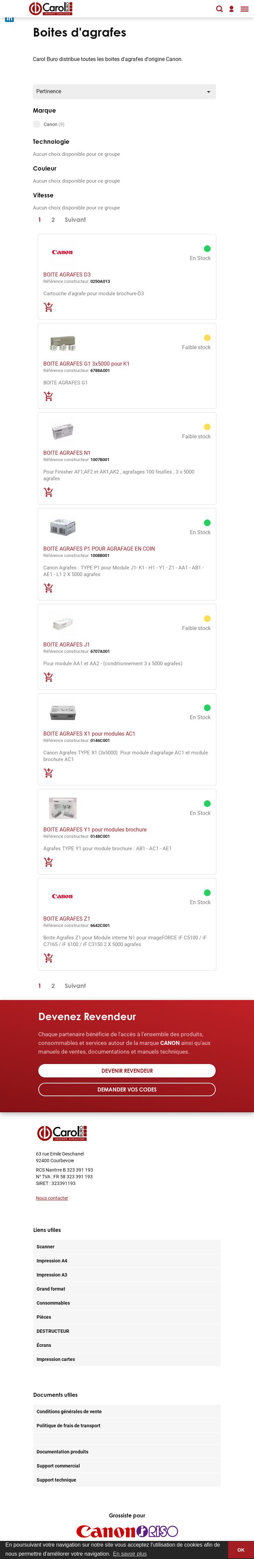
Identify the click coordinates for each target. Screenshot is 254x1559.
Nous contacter (52, 1198)
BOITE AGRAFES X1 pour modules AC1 (89, 733)
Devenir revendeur (127, 1070)
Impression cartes (56, 1359)
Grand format (51, 1289)
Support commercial (58, 1465)
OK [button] (241, 1550)
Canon (54, 124)
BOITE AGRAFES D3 (67, 274)
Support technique (56, 1480)
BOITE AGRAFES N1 (67, 452)
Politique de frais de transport (68, 1425)
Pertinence (124, 91)
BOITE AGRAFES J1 (66, 644)
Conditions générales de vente (69, 1411)
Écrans (44, 1345)
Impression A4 (52, 1260)
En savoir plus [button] (130, 1554)
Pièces (44, 1317)
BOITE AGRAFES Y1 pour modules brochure (94, 829)
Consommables (53, 1303)
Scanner (45, 1246)
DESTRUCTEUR (53, 1331)
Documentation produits (62, 1451)
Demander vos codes (127, 1089)
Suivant (75, 219)
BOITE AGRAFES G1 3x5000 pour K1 (86, 363)
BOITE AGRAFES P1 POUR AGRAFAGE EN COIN (99, 548)
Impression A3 (52, 1274)
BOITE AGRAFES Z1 (66, 918)
